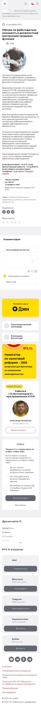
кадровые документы (12, 200)
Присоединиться (20, 608)
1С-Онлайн (7, 536)
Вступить (20, 628)
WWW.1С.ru (7, 528)
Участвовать (20, 589)
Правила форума (10, 688)
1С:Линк (6, 532)
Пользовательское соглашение (16, 671)
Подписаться (20, 569)
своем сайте (7, 156)
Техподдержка (9, 692)
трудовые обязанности (18, 197)
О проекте (7, 667)
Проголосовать (20, 498)
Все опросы (20, 505)
